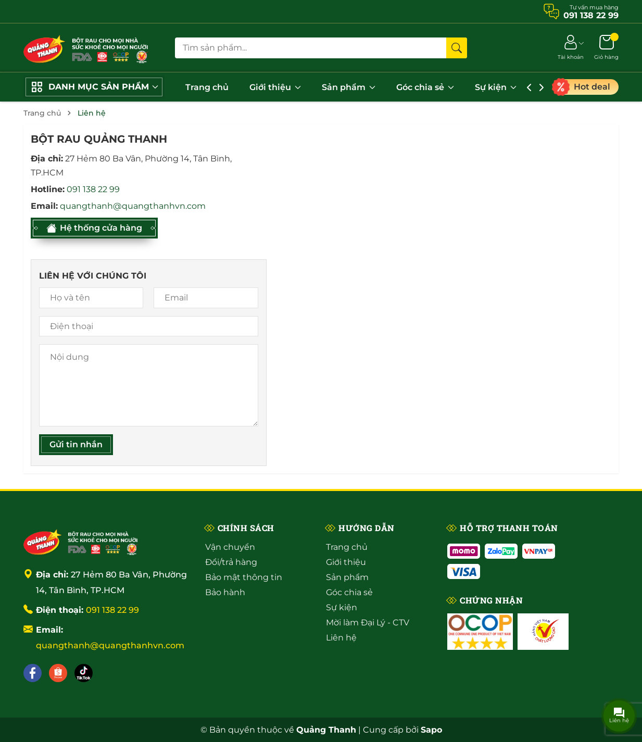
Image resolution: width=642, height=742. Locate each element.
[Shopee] (58, 673)
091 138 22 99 (93, 189)
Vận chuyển (230, 547)
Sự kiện (496, 87)
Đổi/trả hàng (231, 562)
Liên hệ (341, 638)
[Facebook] (32, 673)
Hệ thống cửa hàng (94, 228)
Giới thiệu (275, 87)
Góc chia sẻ (425, 87)
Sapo (431, 730)
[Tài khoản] (571, 47)
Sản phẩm (348, 87)
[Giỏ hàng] (606, 47)
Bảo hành (225, 592)
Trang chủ (207, 87)
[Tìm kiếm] (456, 47)
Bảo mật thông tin (243, 577)
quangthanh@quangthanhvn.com (133, 206)
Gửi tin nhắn (76, 444)
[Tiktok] (83, 673)
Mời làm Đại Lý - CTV (367, 622)
